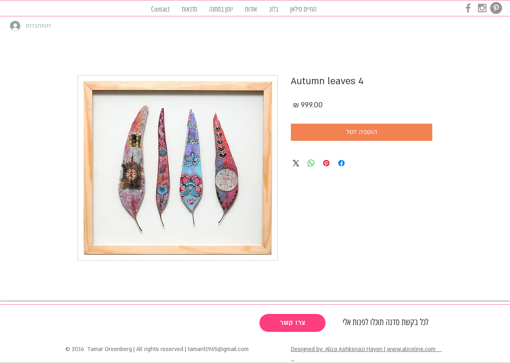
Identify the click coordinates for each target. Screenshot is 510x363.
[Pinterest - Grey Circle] (496, 8)
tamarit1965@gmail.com (218, 349)
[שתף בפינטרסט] (326, 163)
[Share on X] (296, 163)
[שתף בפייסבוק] (341, 163)
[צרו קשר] (292, 323)
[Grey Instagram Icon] (482, 8)
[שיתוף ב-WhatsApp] (311, 163)
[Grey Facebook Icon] (468, 8)
